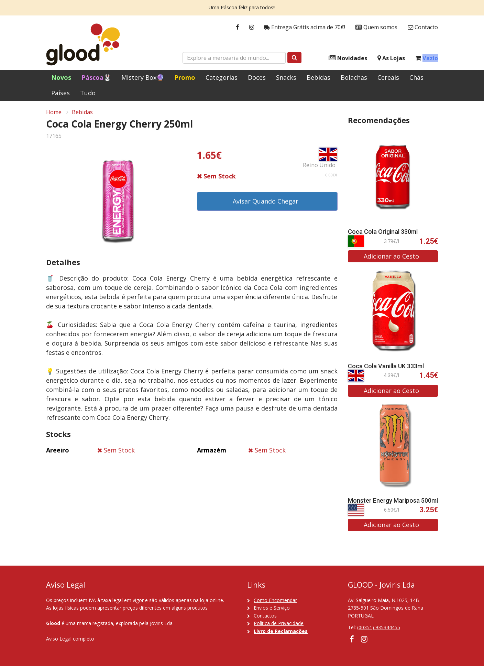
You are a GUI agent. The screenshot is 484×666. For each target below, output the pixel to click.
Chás (416, 77)
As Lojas (391, 58)
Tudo (88, 93)
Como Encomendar (275, 600)
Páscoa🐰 (96, 77)
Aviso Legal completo (70, 638)
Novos (61, 77)
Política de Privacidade (279, 623)
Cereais (388, 77)
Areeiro (57, 450)
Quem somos (376, 27)
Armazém (211, 450)
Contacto (423, 27)
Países (60, 93)
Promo (184, 77)
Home (54, 112)
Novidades (348, 58)
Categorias (222, 77)
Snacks (286, 77)
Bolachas (354, 77)
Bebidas (318, 77)
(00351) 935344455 (378, 627)
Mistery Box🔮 (142, 77)
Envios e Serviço (272, 607)
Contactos (265, 615)
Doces (257, 77)
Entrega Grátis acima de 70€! (304, 27)
